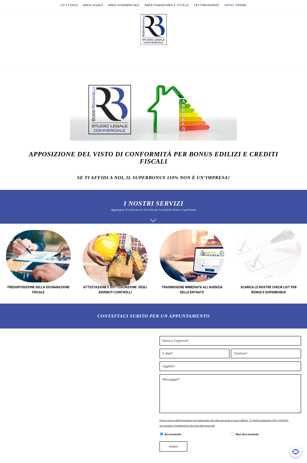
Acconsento (172, 434)
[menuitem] (69, 5)
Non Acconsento (247, 434)
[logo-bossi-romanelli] (153, 39)
